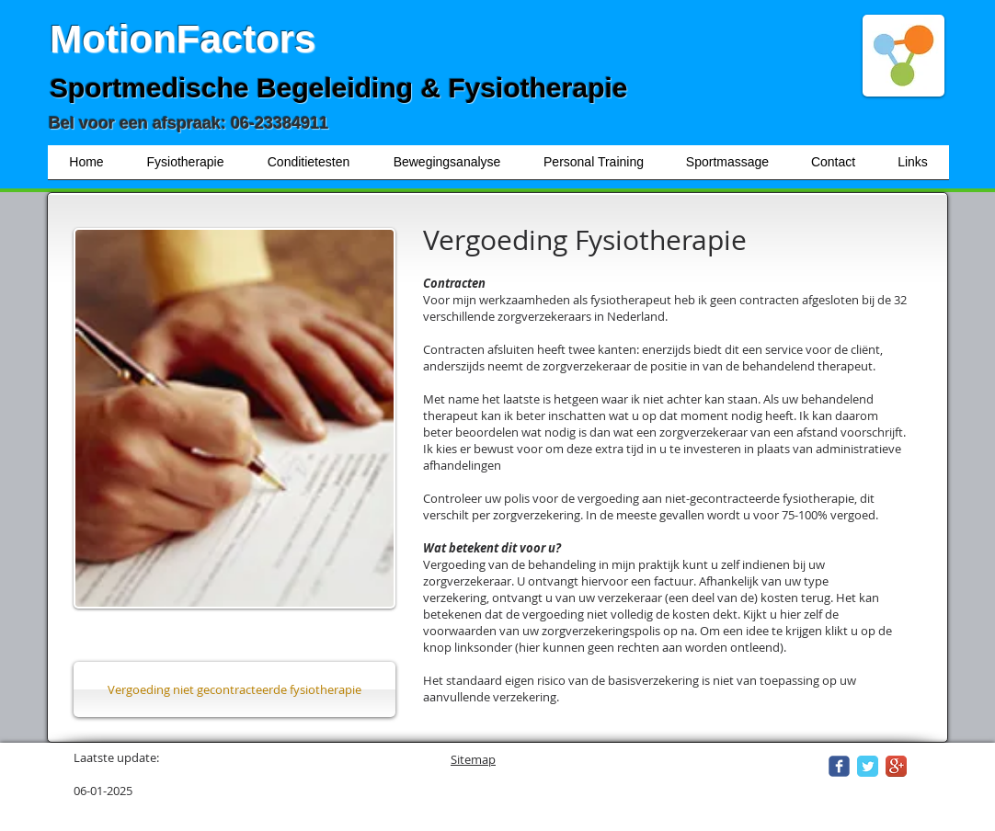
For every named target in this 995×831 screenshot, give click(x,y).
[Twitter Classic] (867, 766)
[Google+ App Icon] (896, 766)
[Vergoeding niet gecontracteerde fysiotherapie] (234, 689)
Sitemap (473, 759)
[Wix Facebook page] (839, 766)
